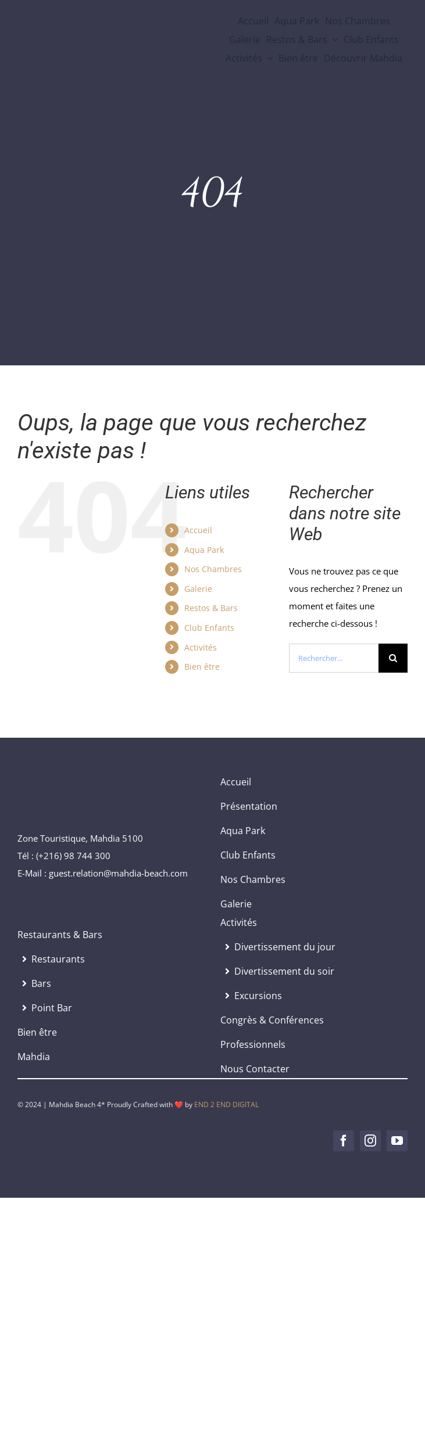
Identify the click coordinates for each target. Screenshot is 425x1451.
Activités (200, 647)
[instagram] (370, 1140)
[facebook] (343, 1140)
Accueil (198, 530)
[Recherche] (393, 658)
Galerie (198, 588)
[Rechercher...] (333, 658)
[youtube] (397, 1140)
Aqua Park (204, 549)
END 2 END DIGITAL (226, 1104)
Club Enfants (209, 627)
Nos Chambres (213, 568)
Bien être (202, 666)
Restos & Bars (211, 607)
